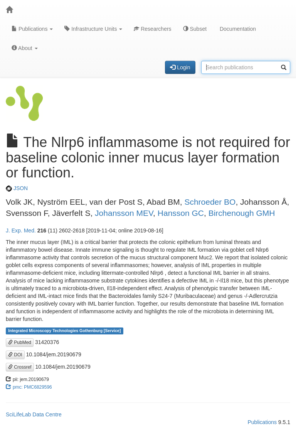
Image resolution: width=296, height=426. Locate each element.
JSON (17, 188)
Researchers (152, 29)
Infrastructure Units (93, 29)
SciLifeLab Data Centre (34, 414)
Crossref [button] (20, 367)
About (25, 48)
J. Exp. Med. (21, 230)
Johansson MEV (124, 213)
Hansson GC (181, 213)
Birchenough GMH (242, 213)
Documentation (237, 29)
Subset (195, 29)
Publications (32, 29)
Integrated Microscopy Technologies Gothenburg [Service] (64, 331)
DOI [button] (15, 355)
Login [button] (180, 67)
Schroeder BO (209, 201)
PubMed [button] (19, 342)
